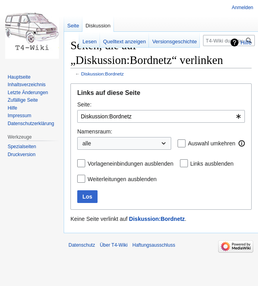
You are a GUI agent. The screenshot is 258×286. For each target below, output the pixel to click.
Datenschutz (81, 245)
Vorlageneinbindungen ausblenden (131, 163)
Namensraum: (94, 131)
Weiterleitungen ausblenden (122, 179)
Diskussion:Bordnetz (102, 73)
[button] (241, 143)
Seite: (84, 104)
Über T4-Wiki (114, 245)
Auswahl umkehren (211, 143)
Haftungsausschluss (154, 245)
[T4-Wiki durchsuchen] (229, 40)
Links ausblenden (212, 163)
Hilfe (246, 42)
